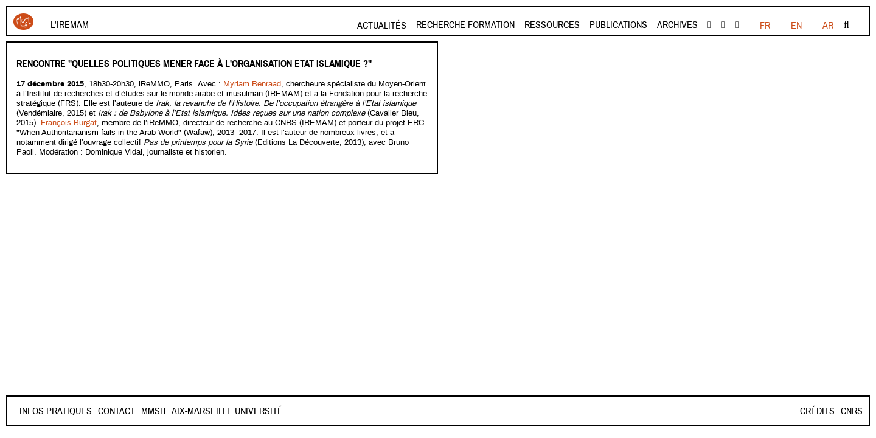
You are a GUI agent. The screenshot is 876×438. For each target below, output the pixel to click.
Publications (618, 25)
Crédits (817, 411)
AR (827, 25)
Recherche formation (465, 25)
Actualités (381, 25)
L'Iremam (69, 25)
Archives (677, 25)
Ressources (552, 25)
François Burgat (67, 123)
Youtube (723, 25)
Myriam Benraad (252, 84)
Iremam (23, 21)
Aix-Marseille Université (227, 411)
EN (796, 25)
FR (765, 25)
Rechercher (846, 25)
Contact (116, 411)
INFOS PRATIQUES (55, 411)
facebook (709, 25)
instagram (737, 25)
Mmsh (153, 411)
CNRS (852, 411)
